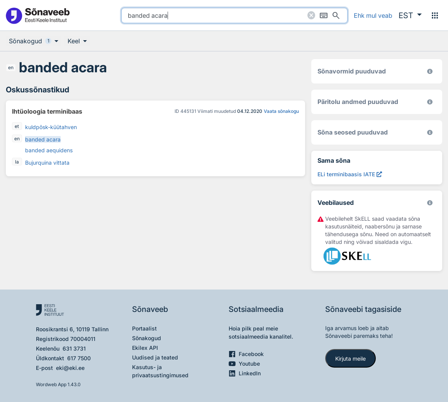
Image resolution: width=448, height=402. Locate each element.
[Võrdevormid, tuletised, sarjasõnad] (430, 132)
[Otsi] (336, 15)
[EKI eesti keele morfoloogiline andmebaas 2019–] (430, 71)
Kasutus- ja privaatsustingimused (160, 371)
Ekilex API (145, 347)
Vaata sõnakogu (281, 111)
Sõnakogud (146, 338)
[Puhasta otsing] (311, 15)
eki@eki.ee (70, 368)
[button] (410, 15)
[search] (234, 15)
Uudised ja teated (155, 357)
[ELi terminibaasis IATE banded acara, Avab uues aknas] (349, 174)
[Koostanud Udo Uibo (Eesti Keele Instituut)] (430, 102)
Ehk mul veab (373, 15)
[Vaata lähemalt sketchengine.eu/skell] (430, 203)
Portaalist (144, 328)
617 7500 (79, 358)
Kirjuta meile (350, 358)
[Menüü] (435, 15)
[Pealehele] (37, 15)
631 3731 (74, 348)
